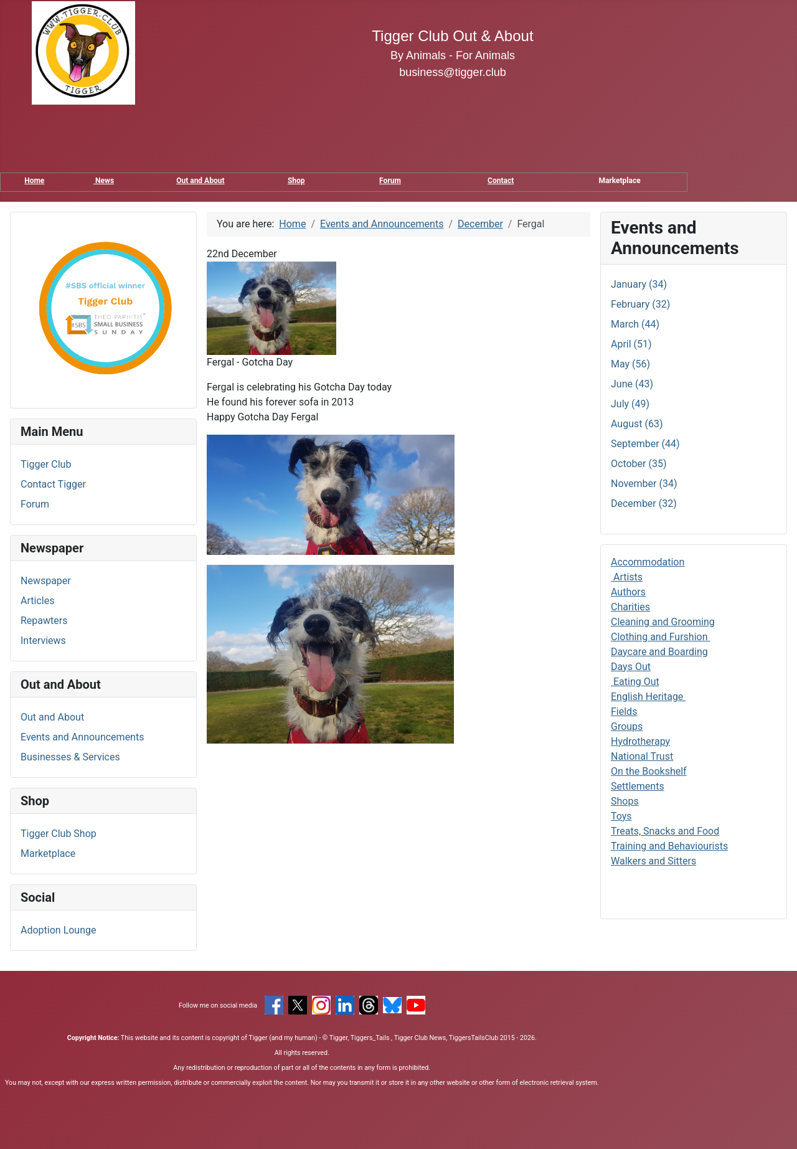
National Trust (642, 756)
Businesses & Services (70, 757)
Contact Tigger (53, 484)
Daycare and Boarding (659, 652)
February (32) (640, 304)
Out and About (200, 180)
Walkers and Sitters (653, 861)
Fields (624, 711)
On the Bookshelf (649, 771)
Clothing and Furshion (660, 637)
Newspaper (46, 581)
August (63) (637, 424)
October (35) (638, 464)
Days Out (631, 667)
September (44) (645, 444)
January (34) (639, 284)
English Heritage (648, 696)
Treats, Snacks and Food (665, 831)
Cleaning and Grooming (663, 622)
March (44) (635, 324)
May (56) (630, 364)
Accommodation (647, 562)
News (103, 180)
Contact (501, 180)
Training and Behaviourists (669, 846)
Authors (628, 592)
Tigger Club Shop (59, 833)
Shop (296, 180)
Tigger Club (46, 464)
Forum (390, 180)
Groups (627, 726)
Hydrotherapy (640, 741)
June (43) (632, 384)
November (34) (644, 483)
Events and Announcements (82, 737)
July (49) (630, 404)
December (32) (644, 503)
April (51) (631, 344)
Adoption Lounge (59, 930)
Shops (625, 801)
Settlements (637, 786)
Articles (37, 601)
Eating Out (635, 682)
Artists (627, 577)
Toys (621, 816)
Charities (630, 607)
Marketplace (48, 853)
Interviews (43, 640)
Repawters (44, 621)
